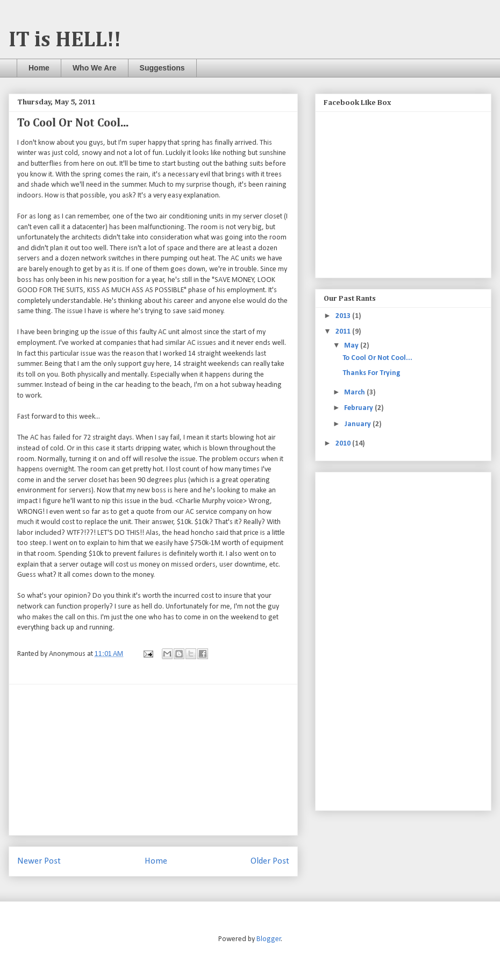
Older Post (270, 861)
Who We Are (95, 67)
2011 (343, 332)
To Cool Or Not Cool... (377, 358)
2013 (343, 316)
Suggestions (162, 67)
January (358, 424)
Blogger (268, 939)
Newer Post (39, 861)
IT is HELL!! (65, 40)
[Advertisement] (153, 760)
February (359, 408)
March (355, 392)
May (352, 346)
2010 (343, 444)
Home (38, 67)
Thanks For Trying (371, 373)
